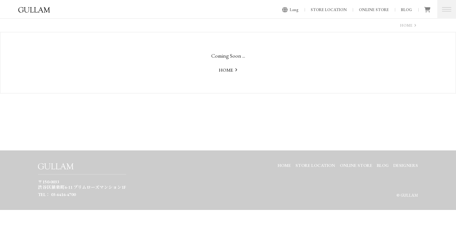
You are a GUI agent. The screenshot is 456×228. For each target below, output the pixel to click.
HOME (406, 25)
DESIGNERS (405, 165)
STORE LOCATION (329, 9)
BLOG (406, 9)
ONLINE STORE (374, 9)
